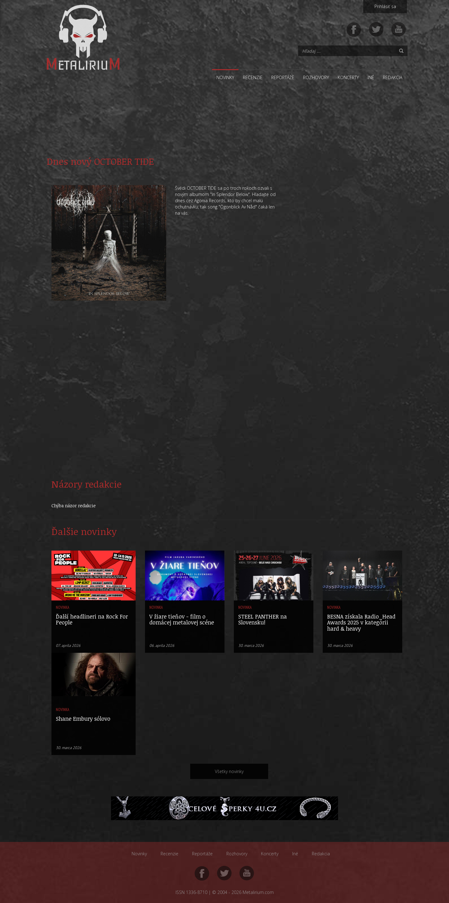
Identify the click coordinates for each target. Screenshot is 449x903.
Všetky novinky (229, 771)
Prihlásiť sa (385, 6)
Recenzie (253, 77)
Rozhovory (316, 77)
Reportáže (282, 77)
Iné (371, 77)
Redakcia (392, 77)
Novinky (225, 77)
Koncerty (348, 77)
